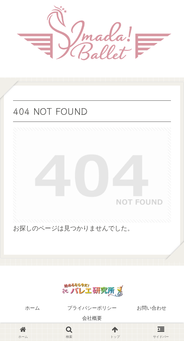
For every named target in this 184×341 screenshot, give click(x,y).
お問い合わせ (151, 308)
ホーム (32, 308)
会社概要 (92, 318)
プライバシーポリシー (92, 308)
